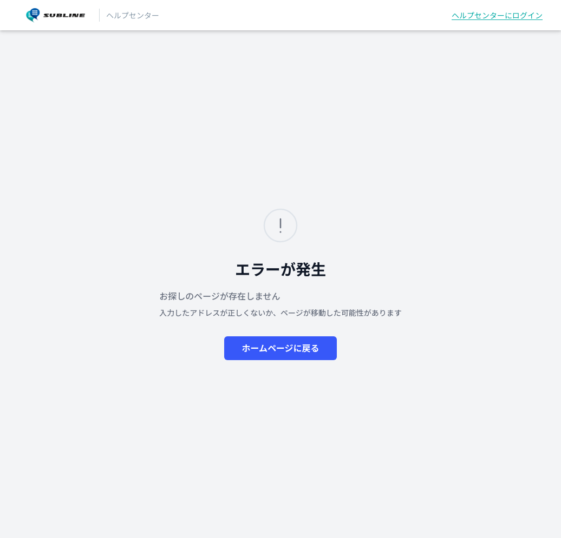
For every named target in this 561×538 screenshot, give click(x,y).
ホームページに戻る (280, 348)
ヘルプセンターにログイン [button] (497, 15)
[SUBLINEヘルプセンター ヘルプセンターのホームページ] (55, 15)
